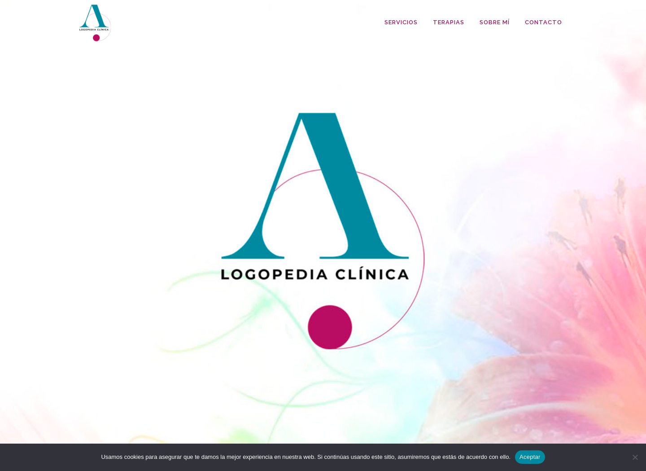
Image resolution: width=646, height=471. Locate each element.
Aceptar (530, 456)
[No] (634, 457)
